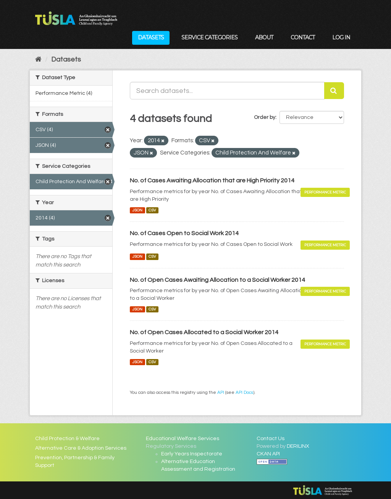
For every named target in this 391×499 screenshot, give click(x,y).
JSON (137, 210)
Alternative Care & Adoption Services (80, 448)
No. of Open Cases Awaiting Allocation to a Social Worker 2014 (217, 280)
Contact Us (270, 438)
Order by (264, 117)
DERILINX (298, 446)
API (220, 392)
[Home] (38, 59)
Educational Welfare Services (182, 438)
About (264, 37)
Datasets (151, 37)
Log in (341, 37)
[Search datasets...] (227, 90)
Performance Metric (325, 192)
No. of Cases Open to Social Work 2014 (184, 233)
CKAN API (268, 454)
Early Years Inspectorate (191, 454)
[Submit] (334, 90)
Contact (303, 37)
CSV (152, 210)
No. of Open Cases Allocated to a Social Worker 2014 (204, 332)
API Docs (244, 392)
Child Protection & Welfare (67, 438)
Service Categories (209, 37)
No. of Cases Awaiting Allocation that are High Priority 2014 (212, 180)
